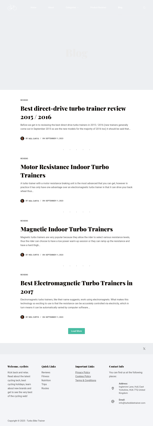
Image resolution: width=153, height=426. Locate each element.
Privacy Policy (82, 372)
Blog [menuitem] (120, 7)
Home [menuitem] (33, 7)
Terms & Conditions (85, 380)
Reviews (24, 100)
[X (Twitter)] (144, 349)
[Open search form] (144, 7)
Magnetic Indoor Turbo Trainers (66, 229)
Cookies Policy (83, 376)
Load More (76, 331)
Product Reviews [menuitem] (98, 7)
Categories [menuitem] (72, 7)
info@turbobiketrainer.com (132, 403)
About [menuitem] (51, 7)
